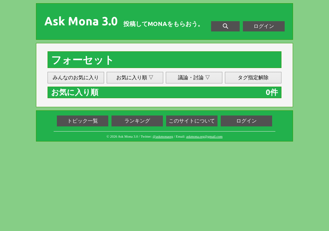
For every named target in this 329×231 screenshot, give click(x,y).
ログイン (263, 26)
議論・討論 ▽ (194, 77)
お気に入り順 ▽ (135, 77)
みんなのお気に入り (76, 77)
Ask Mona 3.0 (81, 21)
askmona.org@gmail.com (204, 136)
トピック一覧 (82, 121)
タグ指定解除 (253, 77)
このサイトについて (192, 121)
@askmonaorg (163, 136)
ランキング (137, 121)
